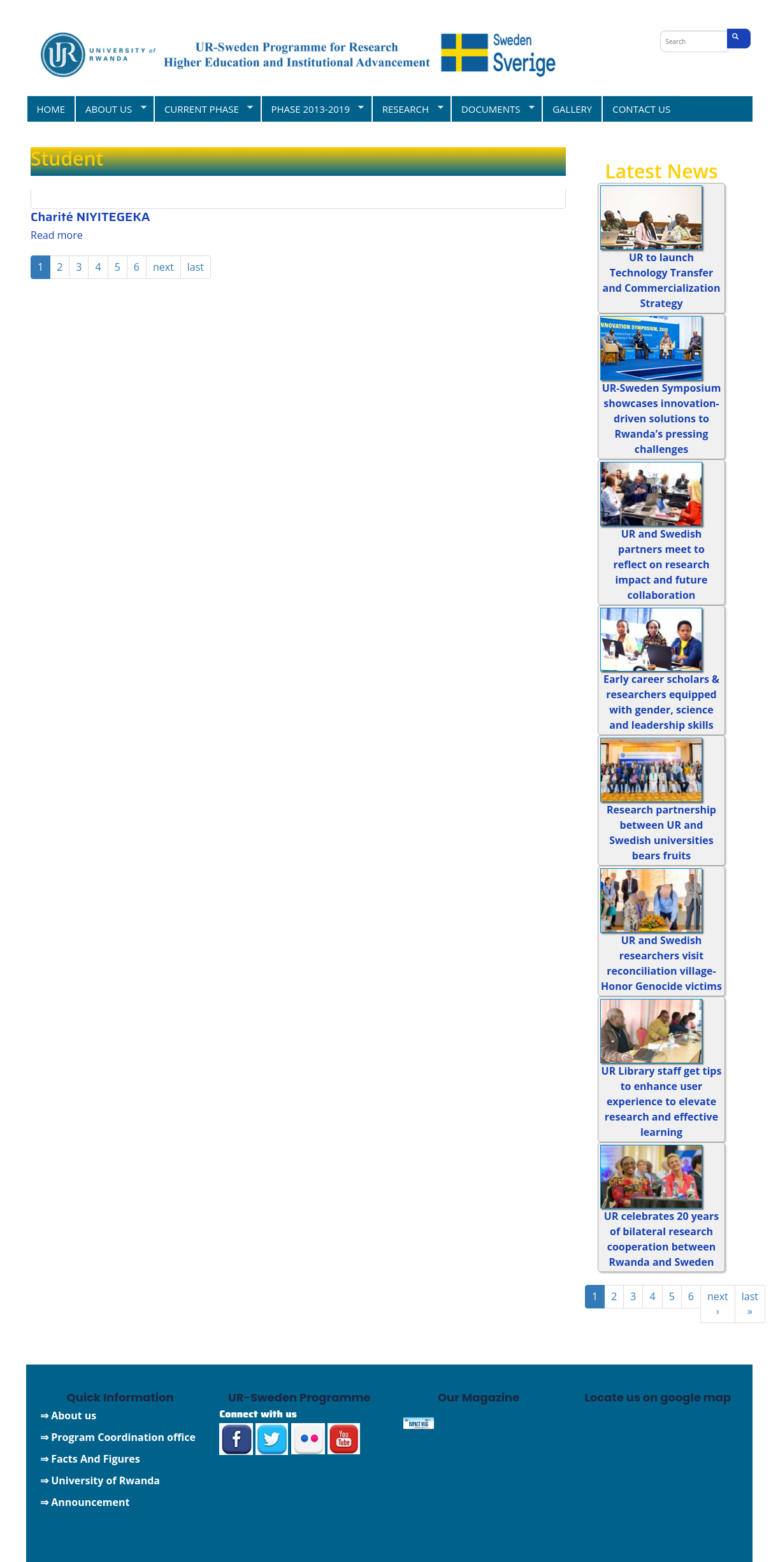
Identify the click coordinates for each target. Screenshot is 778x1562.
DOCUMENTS (492, 108)
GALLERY (572, 109)
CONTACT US (641, 109)
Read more (57, 235)
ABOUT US (111, 108)
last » (750, 1303)
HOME (51, 109)
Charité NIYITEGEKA (93, 216)
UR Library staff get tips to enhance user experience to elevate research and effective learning (662, 1101)
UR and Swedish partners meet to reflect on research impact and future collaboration (662, 564)
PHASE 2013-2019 (312, 108)
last (195, 267)
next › (717, 1303)
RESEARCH (407, 108)
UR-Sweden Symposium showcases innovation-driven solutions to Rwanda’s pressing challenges (661, 418)
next (163, 267)
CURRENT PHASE (203, 108)
